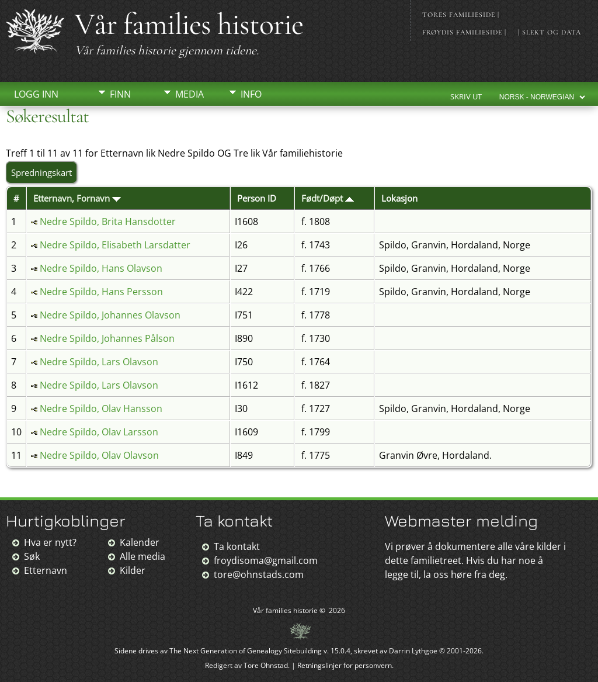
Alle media (142, 556)
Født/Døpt (327, 198)
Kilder (132, 570)
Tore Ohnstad (266, 665)
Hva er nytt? (50, 542)
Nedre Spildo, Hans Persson (101, 291)
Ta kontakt (237, 546)
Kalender (139, 542)
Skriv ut (466, 96)
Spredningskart (41, 172)
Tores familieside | (460, 15)
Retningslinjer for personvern (344, 665)
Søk (32, 556)
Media (189, 94)
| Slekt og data (549, 32)
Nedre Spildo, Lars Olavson (99, 361)
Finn (120, 94)
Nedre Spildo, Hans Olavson (101, 268)
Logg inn (36, 94)
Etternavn (45, 570)
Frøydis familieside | (464, 32)
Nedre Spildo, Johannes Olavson (110, 315)
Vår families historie (189, 24)
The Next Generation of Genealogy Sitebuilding (245, 651)
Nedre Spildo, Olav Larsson (99, 431)
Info (251, 94)
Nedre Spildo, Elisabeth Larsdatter (115, 244)
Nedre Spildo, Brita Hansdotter (108, 221)
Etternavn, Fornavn (77, 198)
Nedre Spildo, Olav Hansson (101, 408)
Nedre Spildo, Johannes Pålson (107, 338)
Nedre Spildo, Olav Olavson (99, 455)
